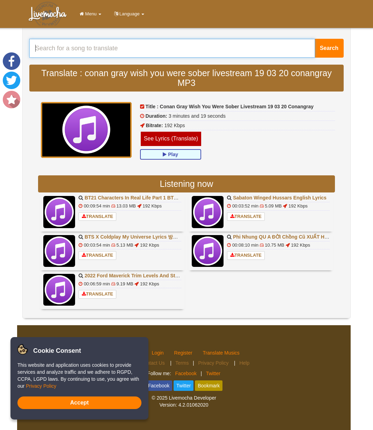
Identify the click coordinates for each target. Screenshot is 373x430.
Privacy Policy (214, 363)
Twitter (213, 373)
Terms (182, 363)
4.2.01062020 (193, 405)
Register (183, 353)
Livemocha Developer (192, 398)
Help (244, 363)
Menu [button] (89, 13)
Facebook (185, 373)
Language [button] (128, 13)
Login (157, 353)
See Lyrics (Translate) (171, 138)
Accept (79, 403)
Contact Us (153, 363)
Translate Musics (221, 353)
